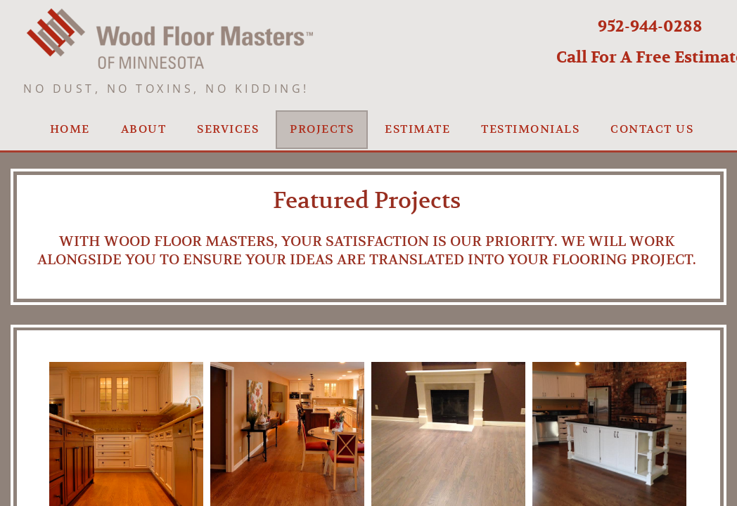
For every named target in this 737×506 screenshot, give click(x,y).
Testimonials (530, 129)
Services (228, 129)
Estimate (417, 129)
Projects (322, 129)
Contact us (651, 129)
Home (70, 129)
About (144, 129)
